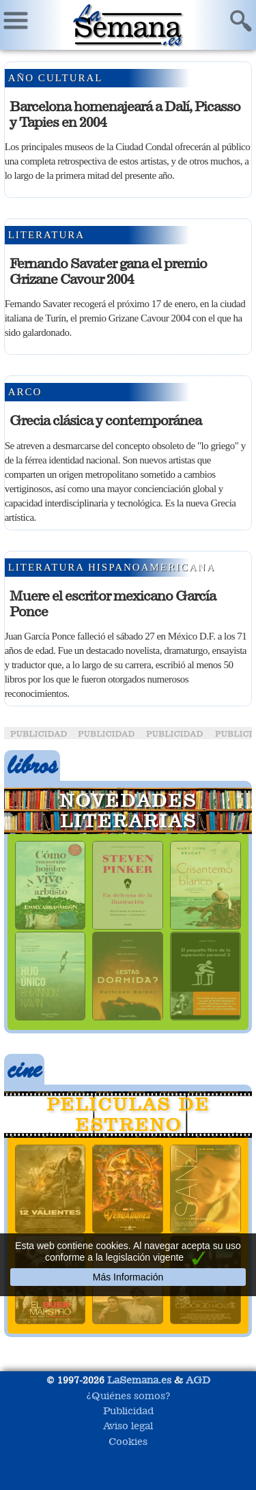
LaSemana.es (139, 1380)
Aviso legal (128, 1425)
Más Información (128, 1277)
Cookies (128, 1441)
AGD (198, 1380)
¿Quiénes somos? (128, 1395)
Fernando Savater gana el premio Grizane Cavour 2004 (108, 271)
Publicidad (128, 1410)
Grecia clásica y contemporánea (105, 420)
